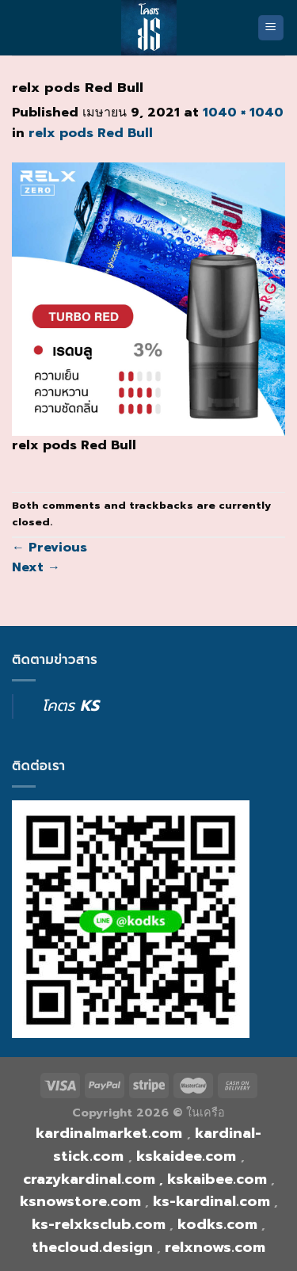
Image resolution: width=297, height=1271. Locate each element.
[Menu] (271, 28)
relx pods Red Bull (91, 133)
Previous (49, 547)
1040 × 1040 (243, 112)
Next (36, 567)
